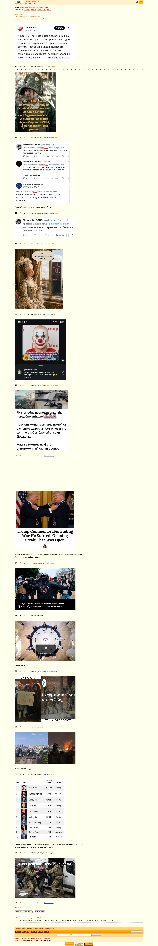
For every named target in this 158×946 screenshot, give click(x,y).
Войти (26, 3)
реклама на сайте (20, 938)
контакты (28, 938)
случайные (50, 928)
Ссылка (33, 66)
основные (23, 928)
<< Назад (18, 907)
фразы (41, 7)
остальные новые (32, 928)
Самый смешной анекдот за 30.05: (29, 918)
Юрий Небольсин (50, 563)
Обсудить (34, 563)
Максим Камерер (49, 137)
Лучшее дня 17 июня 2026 (32, 1)
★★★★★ (58, 137)
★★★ (53, 66)
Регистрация (31, 3)
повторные (42, 928)
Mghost (49, 66)
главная (18, 932)
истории (30, 7)
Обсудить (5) (35, 385)
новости (48, 938)
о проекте (34, 938)
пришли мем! (136, 932)
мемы (36, 7)
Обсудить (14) (35, 853)
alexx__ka (50, 314)
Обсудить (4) (35, 314)
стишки (46, 7)
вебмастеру (41, 938)
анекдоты (24, 7)
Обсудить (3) (35, 671)
